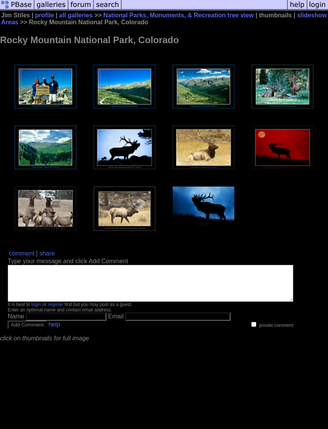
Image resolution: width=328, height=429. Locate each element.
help (54, 331)
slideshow (312, 15)
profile (44, 15)
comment (21, 253)
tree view (240, 15)
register (55, 311)
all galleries (76, 15)
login (36, 311)
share (47, 253)
